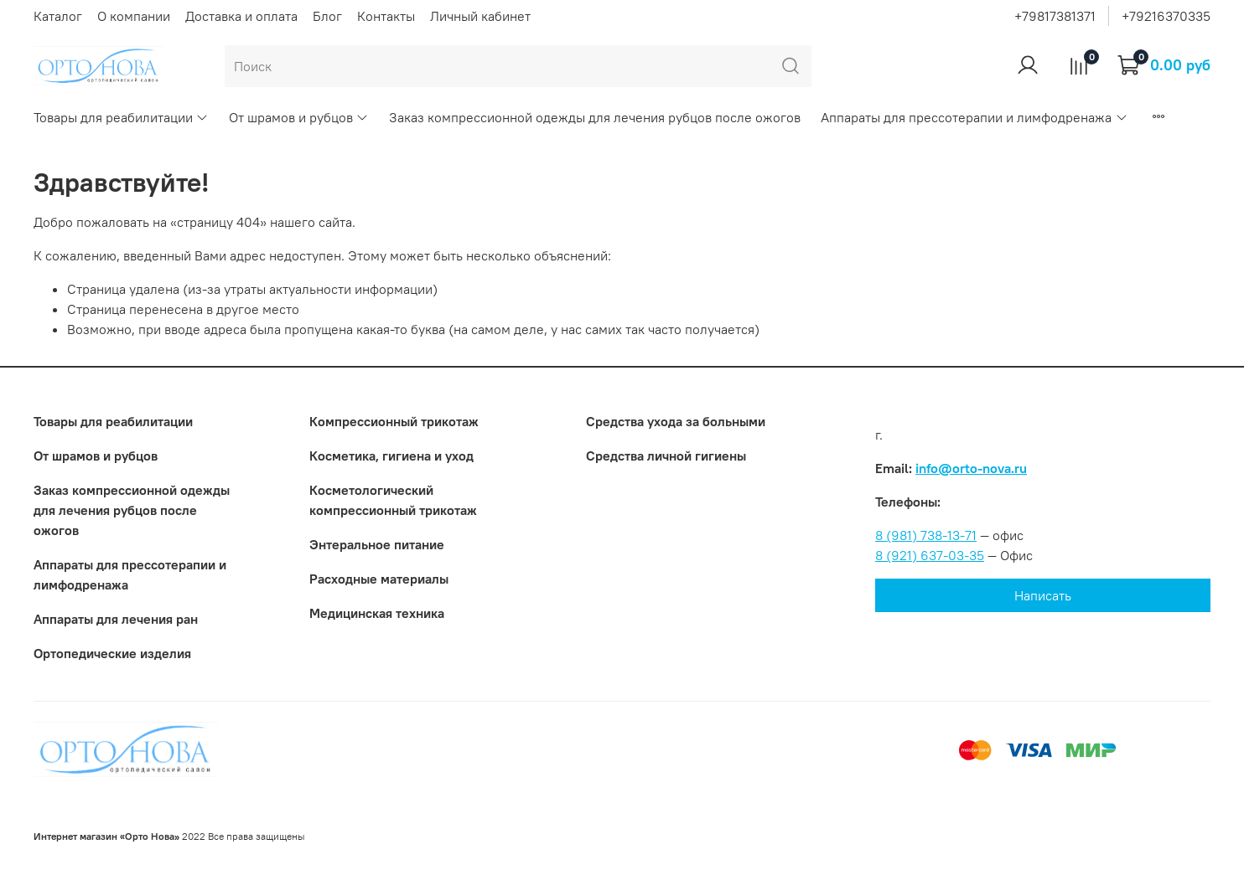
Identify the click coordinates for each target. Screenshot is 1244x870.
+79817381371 (1055, 16)
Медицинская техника (376, 613)
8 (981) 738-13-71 (926, 535)
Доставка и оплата (241, 16)
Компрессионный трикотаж (394, 421)
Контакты (386, 16)
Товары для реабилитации (121, 117)
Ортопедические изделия (112, 653)
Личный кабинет (480, 16)
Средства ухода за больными (675, 421)
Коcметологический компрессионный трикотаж (393, 499)
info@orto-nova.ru (971, 468)
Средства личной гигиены (666, 455)
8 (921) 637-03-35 (929, 555)
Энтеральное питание (376, 544)
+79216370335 (1166, 16)
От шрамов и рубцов (299, 117)
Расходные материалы (378, 578)
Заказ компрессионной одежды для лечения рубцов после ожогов (595, 117)
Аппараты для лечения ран (116, 618)
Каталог (58, 16)
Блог (327, 16)
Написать (1042, 595)
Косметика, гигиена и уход (391, 455)
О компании (133, 16)
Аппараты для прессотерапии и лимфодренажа (974, 117)
